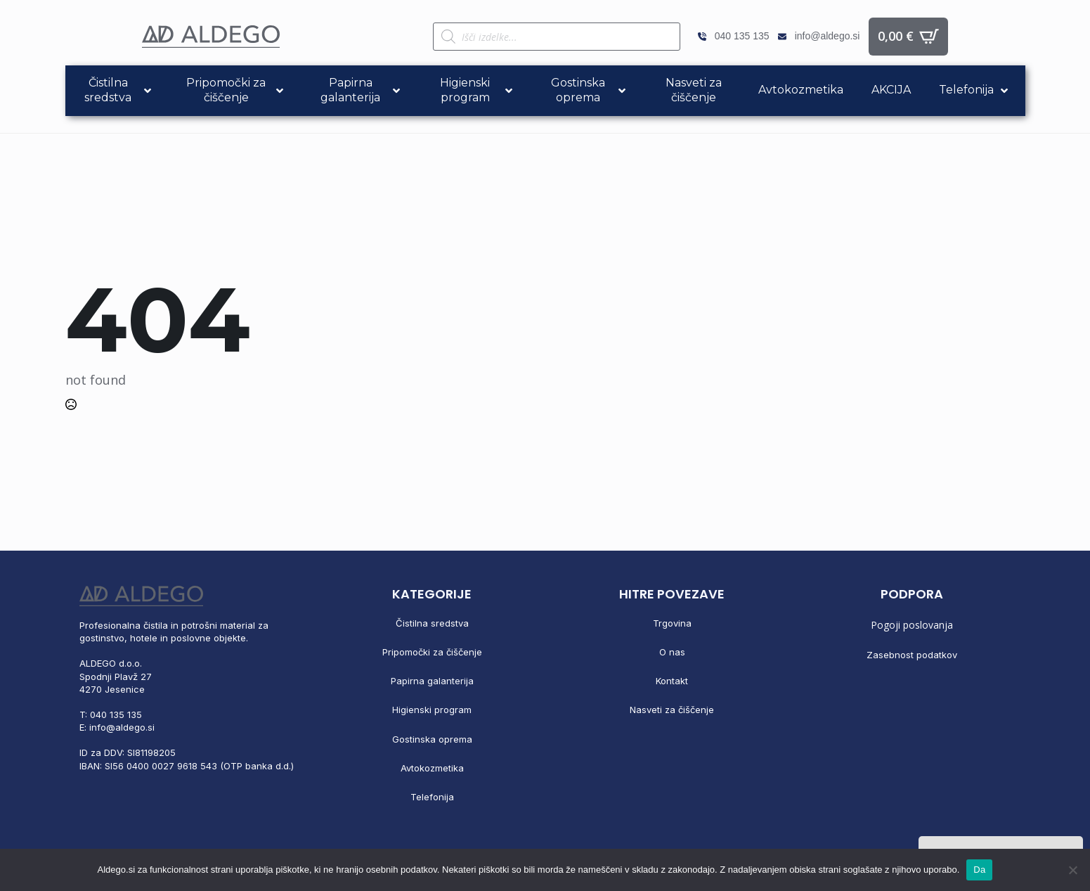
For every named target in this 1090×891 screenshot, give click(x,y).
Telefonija (432, 796)
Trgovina (672, 623)
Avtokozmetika (432, 768)
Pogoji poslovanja (912, 625)
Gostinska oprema (432, 739)
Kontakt (672, 680)
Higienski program (432, 709)
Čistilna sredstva (432, 623)
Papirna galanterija (432, 680)
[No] (1072, 870)
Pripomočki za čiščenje (432, 652)
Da (979, 869)
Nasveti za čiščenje (672, 709)
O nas (672, 652)
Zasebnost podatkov (912, 654)
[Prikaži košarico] (908, 37)
